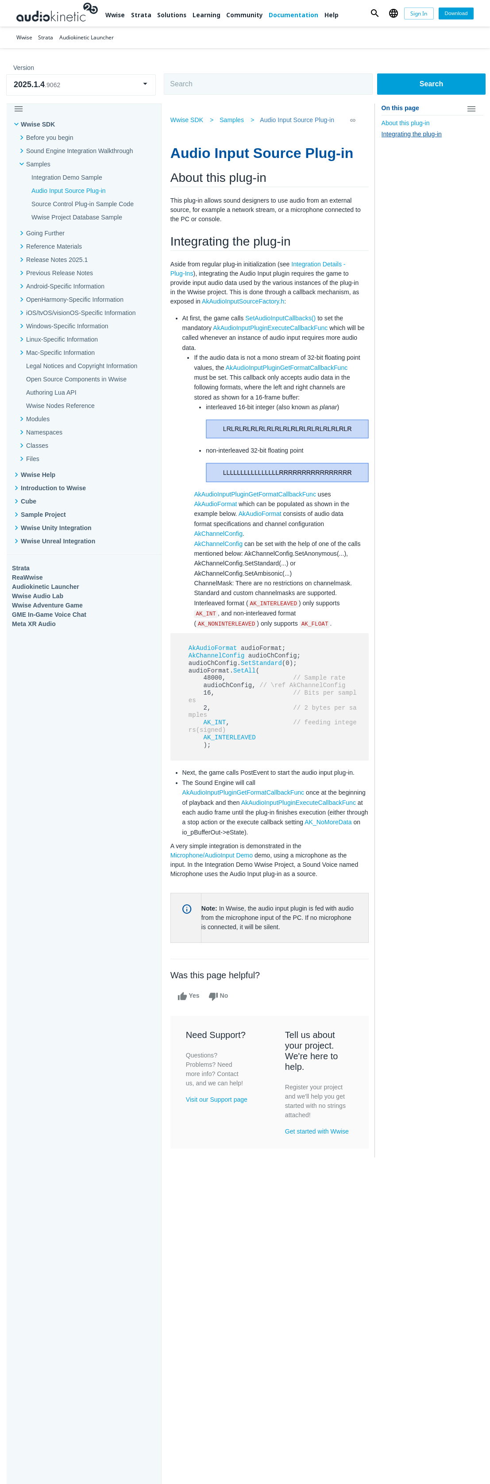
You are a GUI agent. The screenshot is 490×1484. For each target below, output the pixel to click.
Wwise (115, 15)
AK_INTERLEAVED (231, 756)
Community (244, 15)
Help (331, 15)
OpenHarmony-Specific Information (74, 299)
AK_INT (216, 742)
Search (431, 84)
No (220, 1015)
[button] (375, 13)
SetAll (246, 689)
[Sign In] (419, 13)
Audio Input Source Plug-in (68, 190)
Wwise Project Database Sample (76, 217)
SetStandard (263, 682)
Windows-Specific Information (67, 326)
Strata (141, 15)
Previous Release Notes (59, 273)
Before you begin (49, 137)
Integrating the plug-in (412, 134)
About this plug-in (406, 123)
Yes (190, 1015)
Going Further (45, 233)
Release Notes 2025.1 (57, 259)
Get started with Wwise (317, 1150)
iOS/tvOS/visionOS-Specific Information (80, 312)
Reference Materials (54, 246)
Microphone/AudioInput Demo (213, 874)
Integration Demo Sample (66, 177)
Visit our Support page (218, 1118)
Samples (38, 164)
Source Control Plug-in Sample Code (82, 204)
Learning (206, 15)
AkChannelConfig (220, 542)
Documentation (293, 15)
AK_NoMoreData (207, 851)
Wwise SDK (38, 124)
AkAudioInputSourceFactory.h (253, 301)
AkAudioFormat (217, 513)
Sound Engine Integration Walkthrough (79, 150)
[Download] (456, 13)
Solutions (171, 15)
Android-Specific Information (65, 286)
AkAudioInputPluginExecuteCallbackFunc (272, 327)
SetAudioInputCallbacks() (282, 318)
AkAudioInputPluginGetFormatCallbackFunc (257, 377)
